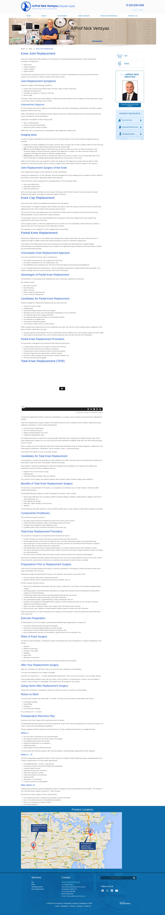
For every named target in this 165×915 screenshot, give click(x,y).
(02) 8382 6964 (136, 5)
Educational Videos (128, 134)
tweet (107, 890)
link (112, 890)
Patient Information (108, 16)
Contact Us (132, 16)
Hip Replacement (37, 887)
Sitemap (79, 906)
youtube (116, 890)
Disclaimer (64, 906)
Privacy (72, 906)
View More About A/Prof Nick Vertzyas (130, 105)
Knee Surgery (84, 16)
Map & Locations (138, 10)
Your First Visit (127, 120)
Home (28, 16)
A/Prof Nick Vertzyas (131, 75)
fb (103, 890)
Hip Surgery (62, 16)
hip (125, 56)
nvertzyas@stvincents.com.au (75, 896)
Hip (32, 882)
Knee (30, 49)
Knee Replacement (37, 889)
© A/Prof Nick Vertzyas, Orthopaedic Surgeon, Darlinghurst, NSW (69, 903)
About (44, 16)
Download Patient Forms (130, 127)
